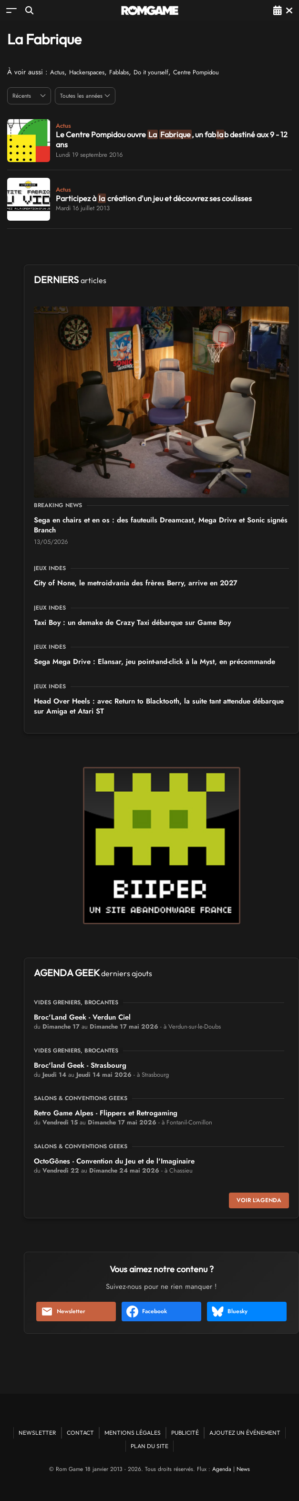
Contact (80, 1432)
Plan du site (149, 1446)
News (243, 1469)
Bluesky (229, 1311)
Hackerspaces (86, 72)
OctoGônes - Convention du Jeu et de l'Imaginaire (114, 1161)
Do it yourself (151, 72)
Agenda (221, 1469)
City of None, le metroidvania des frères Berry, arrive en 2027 (135, 583)
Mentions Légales (132, 1432)
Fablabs (119, 72)
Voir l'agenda (259, 1200)
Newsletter (63, 1311)
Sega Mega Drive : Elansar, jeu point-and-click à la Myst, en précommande (154, 661)
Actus (57, 72)
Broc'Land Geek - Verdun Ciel (82, 1017)
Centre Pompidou (196, 72)
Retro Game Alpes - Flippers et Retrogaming (105, 1113)
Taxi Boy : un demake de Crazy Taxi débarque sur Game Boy (132, 622)
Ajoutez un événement (244, 1432)
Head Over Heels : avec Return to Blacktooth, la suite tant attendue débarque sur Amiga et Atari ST (159, 706)
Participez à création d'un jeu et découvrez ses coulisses (154, 198)
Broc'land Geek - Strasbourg (80, 1065)
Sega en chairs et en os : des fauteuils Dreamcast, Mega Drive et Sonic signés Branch (161, 525)
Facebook (146, 1311)
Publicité (185, 1432)
